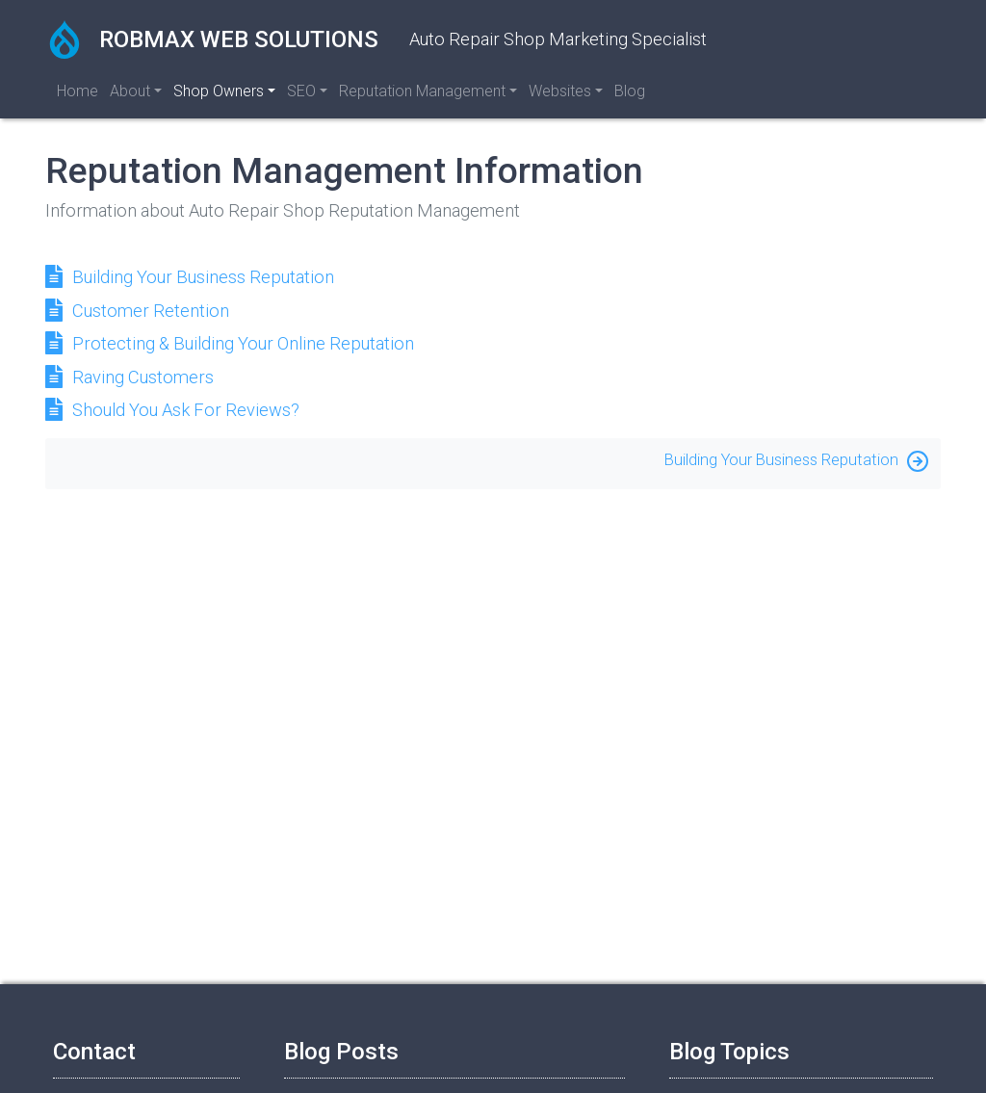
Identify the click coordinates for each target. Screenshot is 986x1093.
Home (77, 91)
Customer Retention (150, 310)
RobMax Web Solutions (211, 39)
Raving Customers (143, 377)
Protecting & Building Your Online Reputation (243, 343)
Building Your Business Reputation (203, 277)
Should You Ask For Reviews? (185, 410)
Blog (629, 91)
